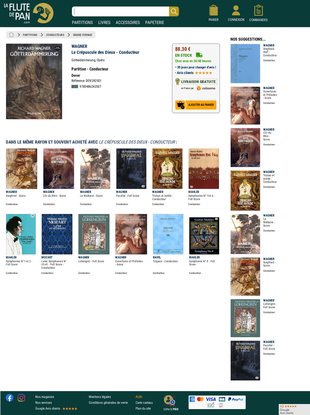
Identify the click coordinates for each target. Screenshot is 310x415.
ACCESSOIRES (128, 22)
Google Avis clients (56, 408)
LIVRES (104, 22)
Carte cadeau (144, 402)
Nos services (43, 402)
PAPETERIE (154, 22)
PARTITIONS (82, 22)
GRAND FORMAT (82, 35)
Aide (139, 396)
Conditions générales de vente (111, 402)
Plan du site (143, 408)
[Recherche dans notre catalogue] (125, 11)
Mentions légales (100, 397)
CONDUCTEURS (55, 35)
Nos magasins (44, 397)
